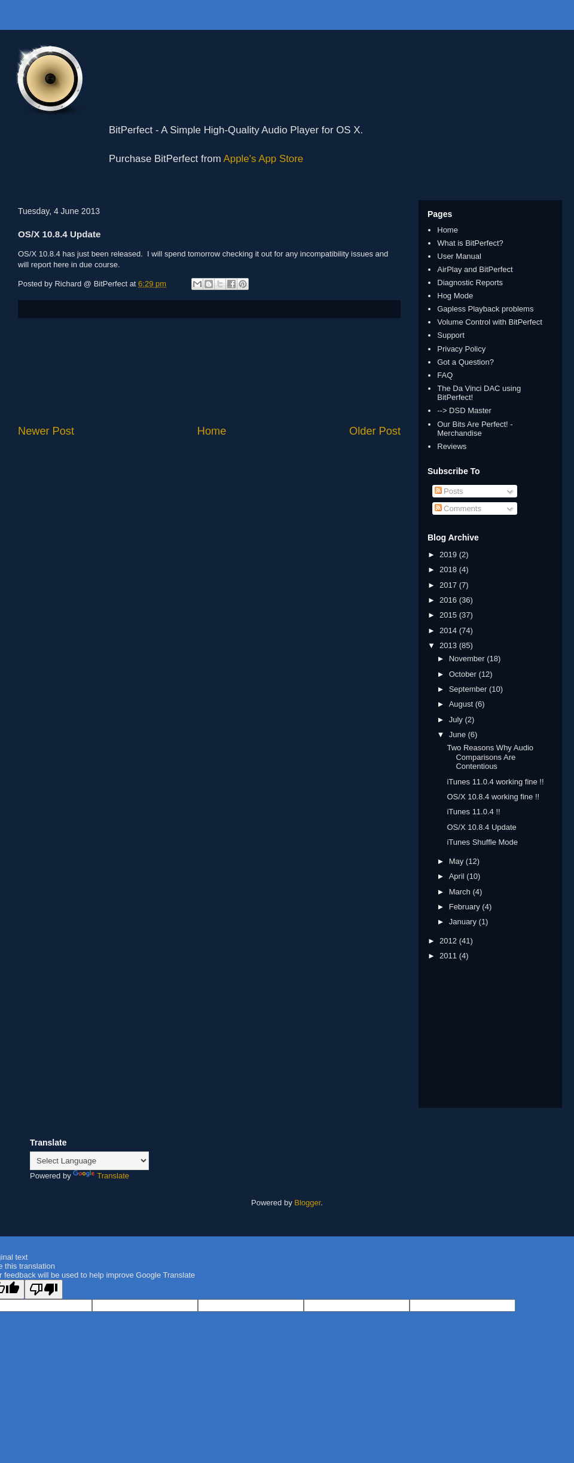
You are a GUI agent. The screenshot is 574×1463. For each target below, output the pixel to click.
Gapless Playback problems (485, 308)
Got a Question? (465, 362)
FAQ (445, 375)
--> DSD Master (464, 410)
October (464, 674)
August (462, 704)
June (458, 734)
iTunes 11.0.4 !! (473, 811)
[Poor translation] (44, 1289)
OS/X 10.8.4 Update (481, 827)
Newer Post (46, 431)
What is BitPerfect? (470, 243)
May (457, 861)
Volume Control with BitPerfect (489, 321)
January (464, 921)
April (458, 876)
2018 (449, 569)
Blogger (307, 1202)
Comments (458, 508)
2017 (449, 585)
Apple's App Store (264, 158)
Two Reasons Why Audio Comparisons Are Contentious (490, 757)
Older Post (375, 431)
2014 (449, 630)
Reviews (451, 446)
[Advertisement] (209, 371)
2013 (449, 645)
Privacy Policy (461, 348)
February (466, 906)
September (469, 689)
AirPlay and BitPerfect (474, 269)
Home (212, 431)
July (457, 719)
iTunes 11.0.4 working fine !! (495, 781)
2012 (449, 940)
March (461, 891)
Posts (449, 491)
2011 (449, 955)
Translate (101, 1175)
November (468, 658)
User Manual (459, 256)
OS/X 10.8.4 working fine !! (493, 796)
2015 (449, 614)
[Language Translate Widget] (89, 1161)
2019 (449, 554)
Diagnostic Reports (470, 282)
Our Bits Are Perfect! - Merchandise (474, 429)
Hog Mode (455, 295)
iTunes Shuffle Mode (482, 842)
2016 (449, 599)
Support (451, 335)
